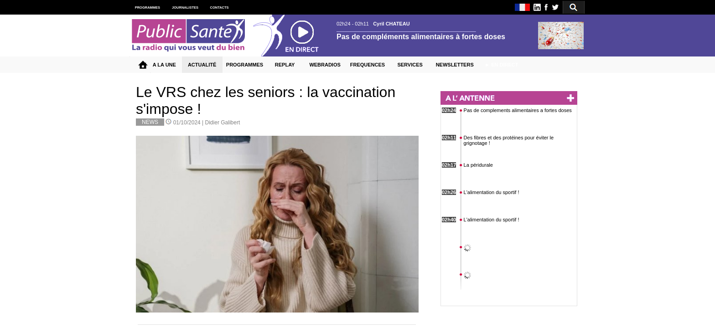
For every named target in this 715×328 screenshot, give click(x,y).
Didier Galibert (222, 122)
